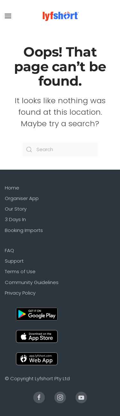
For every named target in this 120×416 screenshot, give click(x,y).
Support (14, 261)
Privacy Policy (20, 292)
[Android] (37, 313)
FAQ (9, 250)
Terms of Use (20, 271)
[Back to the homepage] (60, 16)
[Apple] (37, 336)
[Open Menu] (8, 16)
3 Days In (15, 219)
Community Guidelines (32, 282)
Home (12, 187)
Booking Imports (24, 230)
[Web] (37, 358)
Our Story (16, 208)
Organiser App (22, 198)
